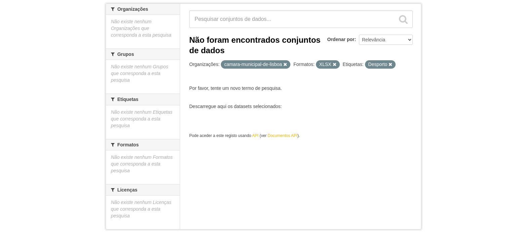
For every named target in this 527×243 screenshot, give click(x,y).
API (255, 135)
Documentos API (282, 135)
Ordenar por (341, 39)
